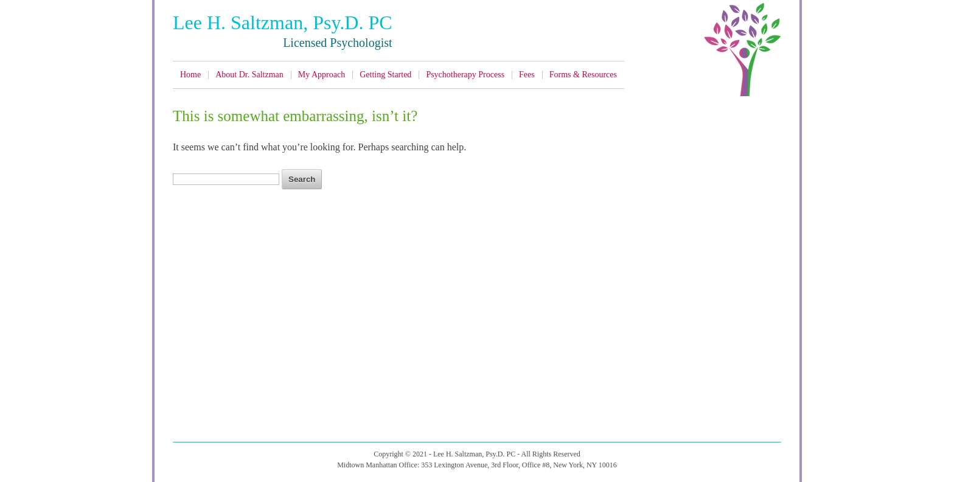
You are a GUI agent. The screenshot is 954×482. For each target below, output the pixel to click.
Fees (527, 74)
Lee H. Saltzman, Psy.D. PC (282, 22)
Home (190, 74)
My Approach (321, 74)
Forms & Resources (583, 74)
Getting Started (385, 74)
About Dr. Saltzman (249, 74)
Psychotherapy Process (465, 74)
